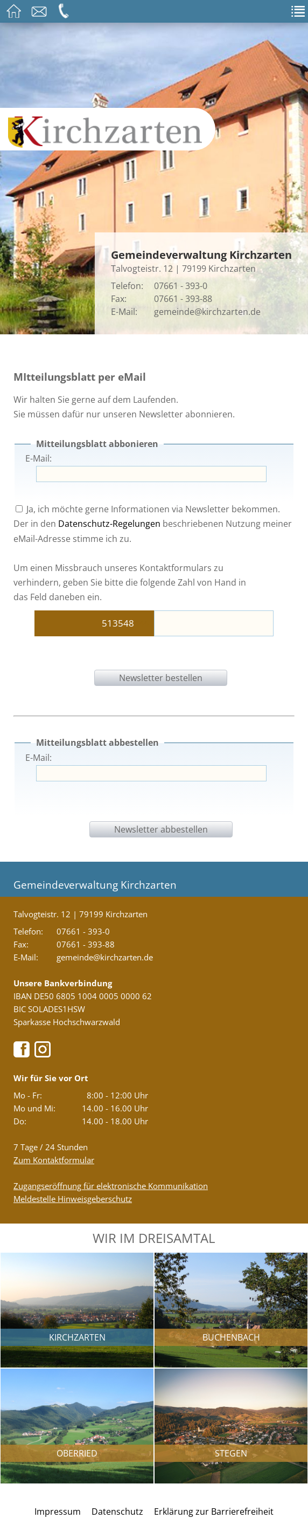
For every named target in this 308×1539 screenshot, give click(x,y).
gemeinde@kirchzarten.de (207, 312)
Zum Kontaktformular (53, 1160)
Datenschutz (117, 1511)
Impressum (57, 1511)
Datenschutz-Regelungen (109, 524)
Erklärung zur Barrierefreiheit (214, 1511)
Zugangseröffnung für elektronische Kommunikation (110, 1185)
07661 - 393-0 (180, 286)
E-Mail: (38, 458)
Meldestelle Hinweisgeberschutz (72, 1198)
